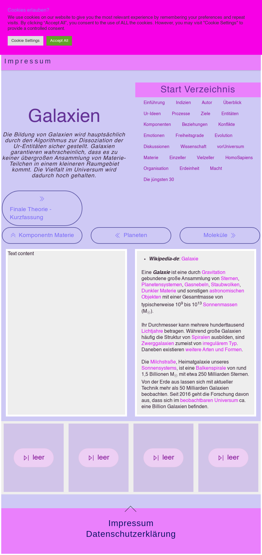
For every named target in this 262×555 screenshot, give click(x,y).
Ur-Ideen (152, 114)
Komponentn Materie (42, 235)
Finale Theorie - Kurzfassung (30, 207)
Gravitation (213, 272)
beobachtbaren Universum (209, 400)
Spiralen (201, 337)
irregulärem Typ (220, 343)
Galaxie (189, 259)
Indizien (183, 103)
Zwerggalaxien (157, 343)
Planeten (131, 235)
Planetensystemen (161, 285)
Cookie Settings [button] (25, 41)
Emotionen (154, 136)
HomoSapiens (239, 158)
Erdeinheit (189, 169)
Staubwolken (225, 285)
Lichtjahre (152, 331)
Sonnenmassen (220, 305)
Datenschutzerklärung (131, 534)
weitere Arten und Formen (213, 350)
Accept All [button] (59, 41)
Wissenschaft (193, 147)
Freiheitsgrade (190, 136)
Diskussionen (156, 147)
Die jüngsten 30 (159, 180)
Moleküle (220, 235)
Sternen (229, 278)
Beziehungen (195, 125)
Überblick (232, 103)
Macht (216, 169)
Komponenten (157, 125)
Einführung (154, 103)
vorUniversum (230, 147)
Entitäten (230, 114)
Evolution (223, 136)
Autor (207, 103)
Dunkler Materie (158, 291)
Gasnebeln (196, 285)
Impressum (28, 61)
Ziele (205, 114)
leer (34, 457)
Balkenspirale (211, 368)
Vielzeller (205, 158)
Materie (151, 158)
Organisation (156, 169)
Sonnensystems (159, 368)
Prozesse (181, 114)
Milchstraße (163, 362)
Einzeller (177, 158)
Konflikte (226, 125)
